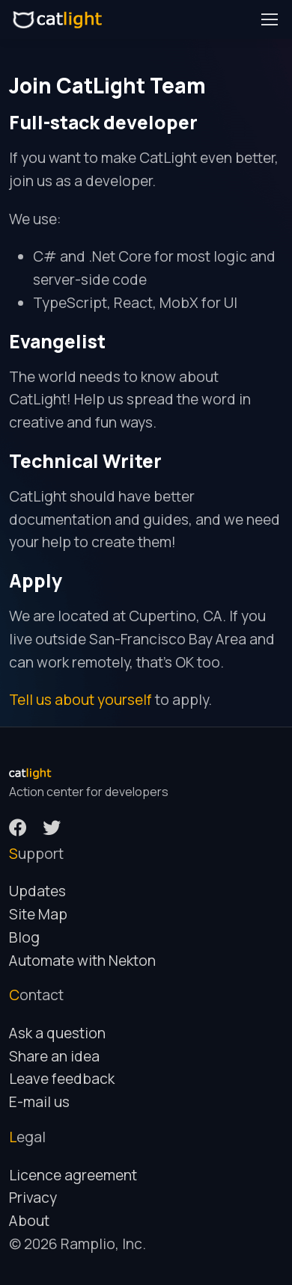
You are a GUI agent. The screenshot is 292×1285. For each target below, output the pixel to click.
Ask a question (57, 1033)
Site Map (38, 914)
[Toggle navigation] (269, 19)
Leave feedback (62, 1078)
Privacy (33, 1197)
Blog (24, 937)
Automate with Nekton (82, 960)
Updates (37, 891)
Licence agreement (73, 1175)
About (29, 1220)
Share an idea (54, 1056)
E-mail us (39, 1102)
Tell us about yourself (80, 699)
